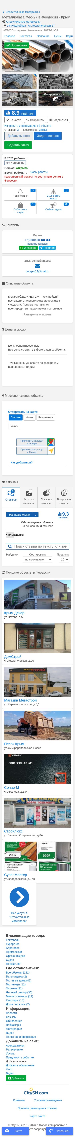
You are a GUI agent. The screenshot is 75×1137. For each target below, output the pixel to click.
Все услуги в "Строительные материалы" (19, 905)
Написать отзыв (19, 514)
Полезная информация (21, 1036)
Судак (10, 959)
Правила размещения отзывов (37, 1108)
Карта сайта (37, 1116)
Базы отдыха (16, 976)
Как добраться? (22, 462)
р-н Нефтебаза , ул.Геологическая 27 (31, 25)
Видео (10, 1032)
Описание (43, 36)
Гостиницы (16, 984)
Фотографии (14, 1028)
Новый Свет (14, 963)
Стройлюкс (13, 831)
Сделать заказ (18, 145)
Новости (11, 1013)
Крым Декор (14, 613)
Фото (9, 1069)
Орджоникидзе (15, 955)
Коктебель (12, 940)
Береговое (13, 948)
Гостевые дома (18, 980)
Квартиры (15, 1000)
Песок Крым (14, 744)
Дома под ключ (18, 1004)
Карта (70, 36)
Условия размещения (48, 1100)
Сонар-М (11, 788)
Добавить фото (19, 135)
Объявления (14, 1021)
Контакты (26, 36)
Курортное (13, 944)
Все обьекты (18, 972)
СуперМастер (15, 875)
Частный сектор (19, 992)
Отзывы (11, 1017)
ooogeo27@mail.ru (37, 271)
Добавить (16, 1078)
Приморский (14, 951)
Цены (57, 36)
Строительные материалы (21, 11)
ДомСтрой (12, 657)
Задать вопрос (48, 135)
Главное (9, 36)
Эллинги (14, 988)
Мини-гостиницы (19, 996)
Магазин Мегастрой (20, 700)
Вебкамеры (13, 1024)
